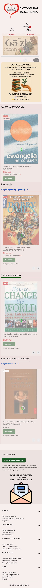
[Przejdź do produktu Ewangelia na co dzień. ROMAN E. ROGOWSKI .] (21, 139)
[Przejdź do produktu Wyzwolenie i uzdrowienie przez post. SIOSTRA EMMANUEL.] (21, 394)
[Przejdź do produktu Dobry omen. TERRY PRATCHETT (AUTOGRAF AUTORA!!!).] (21, 220)
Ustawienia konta (8, 532)
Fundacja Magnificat (9, 575)
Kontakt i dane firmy (9, 572)
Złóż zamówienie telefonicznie (13, 518)
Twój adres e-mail (8, 455)
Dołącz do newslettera (13, 460)
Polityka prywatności (9, 561)
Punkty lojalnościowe (9, 563)
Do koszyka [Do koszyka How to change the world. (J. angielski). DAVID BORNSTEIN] (9, 344)
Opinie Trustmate (8, 577)
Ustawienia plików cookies (11, 558)
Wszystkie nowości (10, 364)
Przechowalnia (7, 535)
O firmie (5, 579)
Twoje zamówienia (8, 530)
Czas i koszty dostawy (10, 547)
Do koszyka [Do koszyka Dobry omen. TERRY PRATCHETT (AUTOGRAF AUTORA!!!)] (9, 260)
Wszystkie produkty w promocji (14, 190)
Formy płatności (7, 544)
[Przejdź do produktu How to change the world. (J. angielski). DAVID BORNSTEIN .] (21, 306)
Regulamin (5, 521)
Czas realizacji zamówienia (11, 549)
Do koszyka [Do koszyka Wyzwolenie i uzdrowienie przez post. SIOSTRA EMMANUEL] (9, 432)
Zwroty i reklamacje (9, 516)
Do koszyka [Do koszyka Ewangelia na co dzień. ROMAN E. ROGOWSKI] (9, 179)
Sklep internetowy (18, 585)
